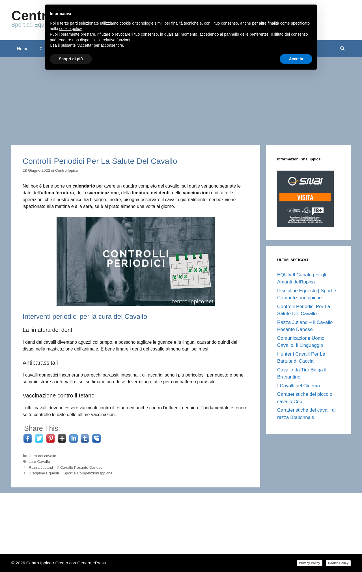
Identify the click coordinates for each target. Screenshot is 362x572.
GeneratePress (91, 562)
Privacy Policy (309, 563)
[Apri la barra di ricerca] (342, 48)
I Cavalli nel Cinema (298, 385)
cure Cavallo (39, 461)
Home (22, 48)
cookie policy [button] (70, 28)
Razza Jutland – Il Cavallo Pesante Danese (65, 467)
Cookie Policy (338, 563)
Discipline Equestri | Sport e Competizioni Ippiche (71, 473)
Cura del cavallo (42, 456)
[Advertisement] (181, 99)
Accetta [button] (296, 59)
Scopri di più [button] (71, 59)
